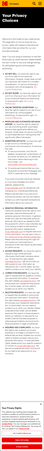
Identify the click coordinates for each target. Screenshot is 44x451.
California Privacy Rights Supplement (24, 237)
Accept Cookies (22, 447)
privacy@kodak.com (14, 188)
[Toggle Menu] (39, 3)
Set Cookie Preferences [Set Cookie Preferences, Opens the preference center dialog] (22, 433)
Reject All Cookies (22, 440)
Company (14, 3)
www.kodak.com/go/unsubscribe (22, 164)
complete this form (13, 261)
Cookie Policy (7, 424)
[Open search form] (33, 3)
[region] (22, 426)
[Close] (40, 404)
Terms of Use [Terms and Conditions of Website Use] (24, 428)
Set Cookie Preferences (21, 88)
